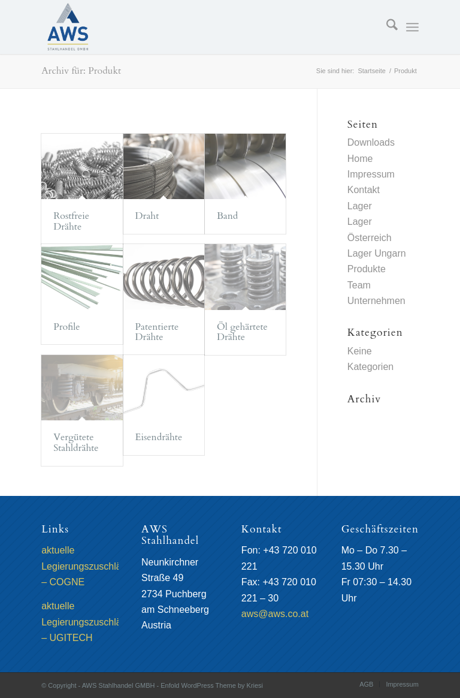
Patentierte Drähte (157, 332)
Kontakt (363, 190)
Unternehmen (376, 301)
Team (359, 285)
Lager (359, 206)
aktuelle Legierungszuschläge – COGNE (86, 566)
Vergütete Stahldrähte (75, 443)
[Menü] (412, 27)
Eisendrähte (159, 437)
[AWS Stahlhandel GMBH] (67, 27)
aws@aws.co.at (274, 614)
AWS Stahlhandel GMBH (118, 685)
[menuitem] (386, 27)
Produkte (366, 269)
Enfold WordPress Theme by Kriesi (212, 685)
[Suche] (386, 27)
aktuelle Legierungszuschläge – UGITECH (86, 622)
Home (360, 159)
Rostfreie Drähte (71, 221)
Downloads (371, 142)
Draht (147, 215)
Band (227, 215)
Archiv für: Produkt (81, 70)
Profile (66, 326)
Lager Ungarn (376, 253)
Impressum (371, 174)
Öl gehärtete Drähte (242, 332)
